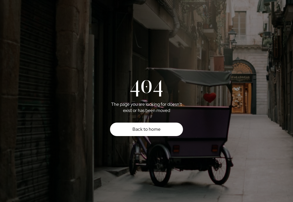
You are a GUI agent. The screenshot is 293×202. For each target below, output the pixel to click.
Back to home (146, 129)
